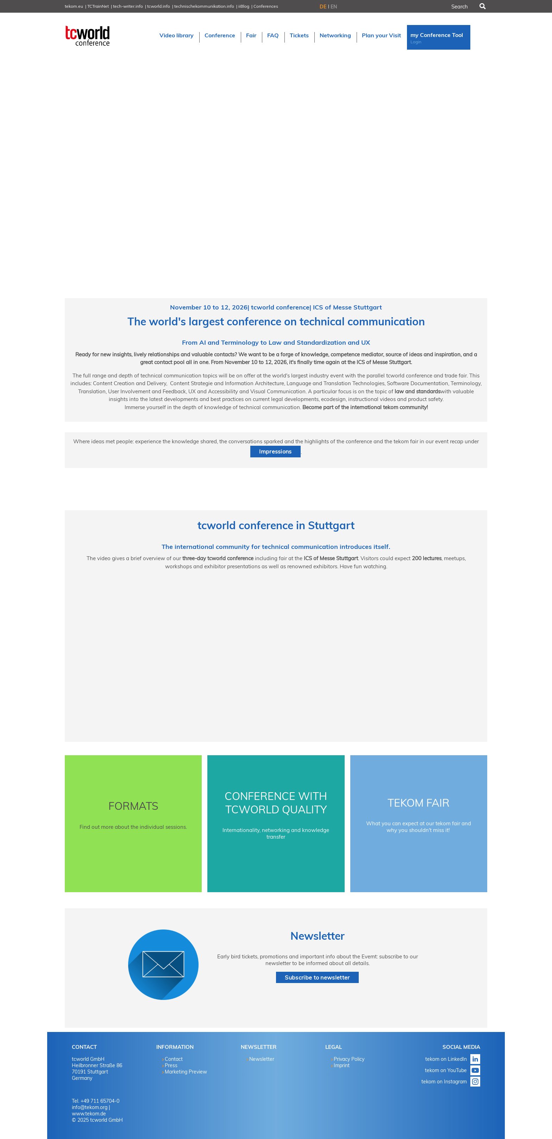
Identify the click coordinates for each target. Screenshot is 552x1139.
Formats (133, 806)
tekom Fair (419, 802)
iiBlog (243, 6)
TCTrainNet (98, 6)
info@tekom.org (89, 1107)
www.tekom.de (89, 1113)
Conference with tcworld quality (276, 802)
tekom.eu (74, 6)
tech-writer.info (128, 6)
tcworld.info (158, 6)
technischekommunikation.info (204, 6)
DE (323, 7)
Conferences (265, 6)
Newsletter (317, 936)
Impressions (275, 451)
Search (482, 6)
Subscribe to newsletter (317, 977)
